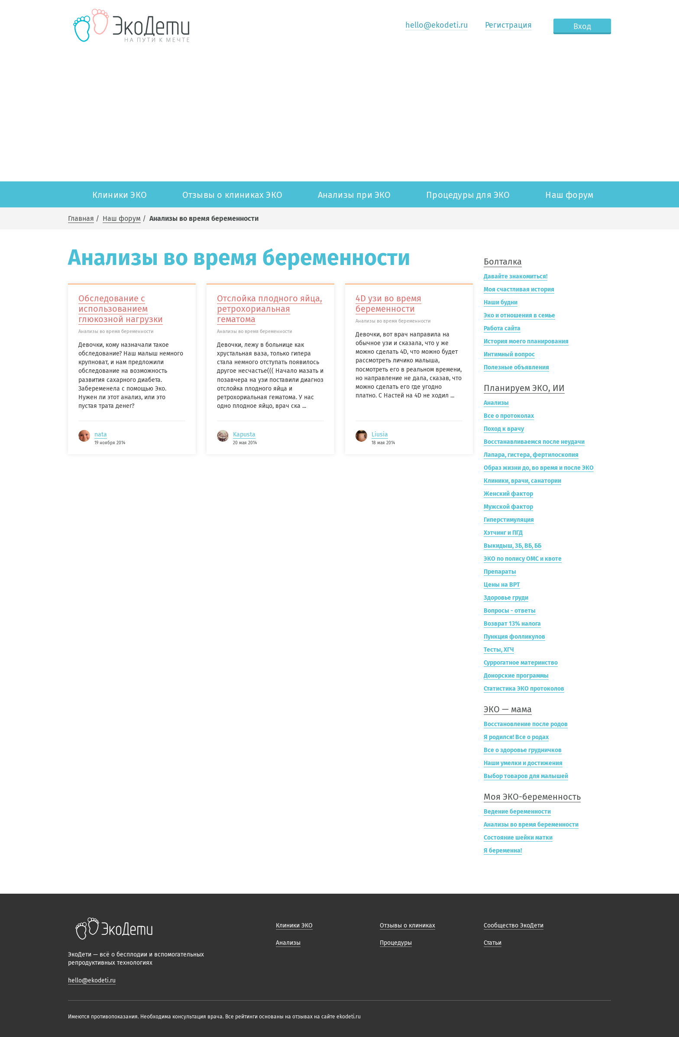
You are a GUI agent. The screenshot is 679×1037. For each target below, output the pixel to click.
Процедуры (396, 943)
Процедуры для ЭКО (468, 195)
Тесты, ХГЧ (499, 649)
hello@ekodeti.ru (436, 25)
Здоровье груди (506, 597)
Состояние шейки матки (518, 837)
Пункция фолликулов (514, 636)
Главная (81, 218)
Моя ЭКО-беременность (532, 796)
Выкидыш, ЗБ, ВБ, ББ (512, 545)
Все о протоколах (509, 416)
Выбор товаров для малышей (526, 776)
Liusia (380, 434)
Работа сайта (502, 328)
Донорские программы (516, 675)
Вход (582, 26)
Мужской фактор (508, 506)
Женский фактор (508, 494)
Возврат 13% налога (512, 623)
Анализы (496, 403)
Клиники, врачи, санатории (522, 481)
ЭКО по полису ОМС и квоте (523, 558)
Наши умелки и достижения (523, 763)
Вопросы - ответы (510, 610)
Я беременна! (503, 850)
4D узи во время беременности (388, 303)
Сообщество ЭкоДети (513, 925)
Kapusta (244, 434)
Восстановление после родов (526, 724)
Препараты (500, 571)
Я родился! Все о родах (516, 737)
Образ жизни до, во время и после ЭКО (539, 468)
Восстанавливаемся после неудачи (534, 442)
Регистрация (508, 25)
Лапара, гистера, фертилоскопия (531, 455)
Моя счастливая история (519, 289)
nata (100, 434)
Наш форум (569, 195)
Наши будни (500, 302)
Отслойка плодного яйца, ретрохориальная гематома (269, 308)
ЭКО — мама (508, 709)
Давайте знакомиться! (515, 276)
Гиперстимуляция (509, 519)
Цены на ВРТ (502, 584)
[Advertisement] (339, 116)
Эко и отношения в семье (519, 315)
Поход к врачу (504, 429)
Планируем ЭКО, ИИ (524, 388)
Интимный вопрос (509, 354)
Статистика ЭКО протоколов (524, 688)
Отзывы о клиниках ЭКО (232, 195)
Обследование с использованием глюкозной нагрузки (120, 308)
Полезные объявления (516, 367)
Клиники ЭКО (119, 195)
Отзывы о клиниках (407, 925)
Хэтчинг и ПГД (503, 532)
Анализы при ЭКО (354, 195)
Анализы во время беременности (531, 824)
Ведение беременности (517, 811)
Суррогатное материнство (521, 662)
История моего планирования (526, 341)
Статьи (492, 943)
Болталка (503, 261)
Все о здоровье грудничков (523, 750)
